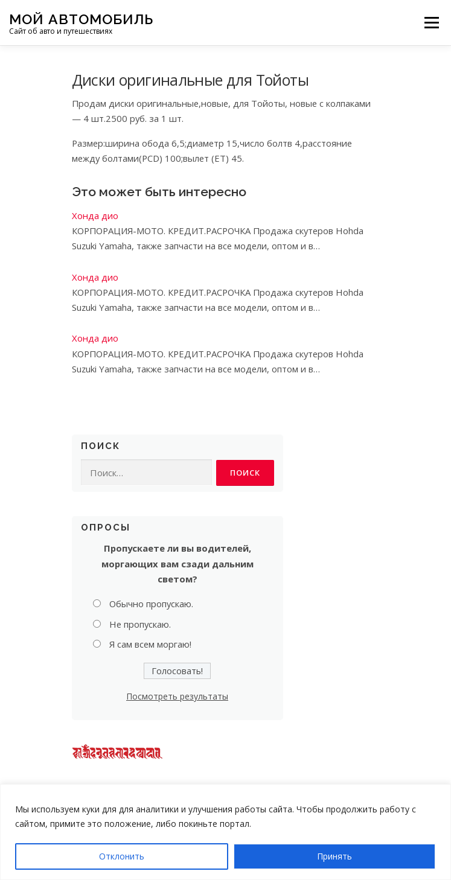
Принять (334, 856)
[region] (225, 832)
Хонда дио (95, 215)
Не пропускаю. (140, 624)
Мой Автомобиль (81, 18)
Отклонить (121, 856)
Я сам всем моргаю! (150, 644)
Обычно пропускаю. (151, 604)
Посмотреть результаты (177, 696)
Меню (431, 22)
